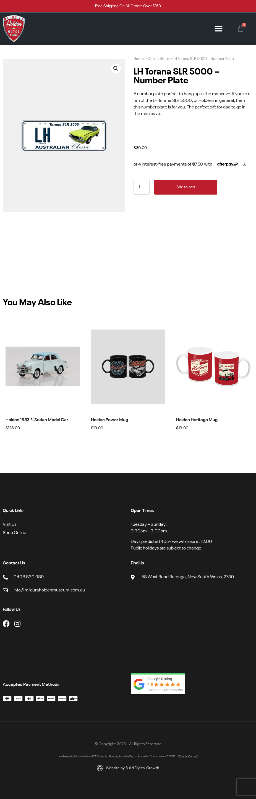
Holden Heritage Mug (197, 420)
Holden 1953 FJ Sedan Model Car (37, 420)
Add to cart (185, 187)
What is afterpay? (188, 756)
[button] (218, 28)
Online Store (158, 59)
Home (139, 59)
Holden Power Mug (109, 420)
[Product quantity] (142, 187)
